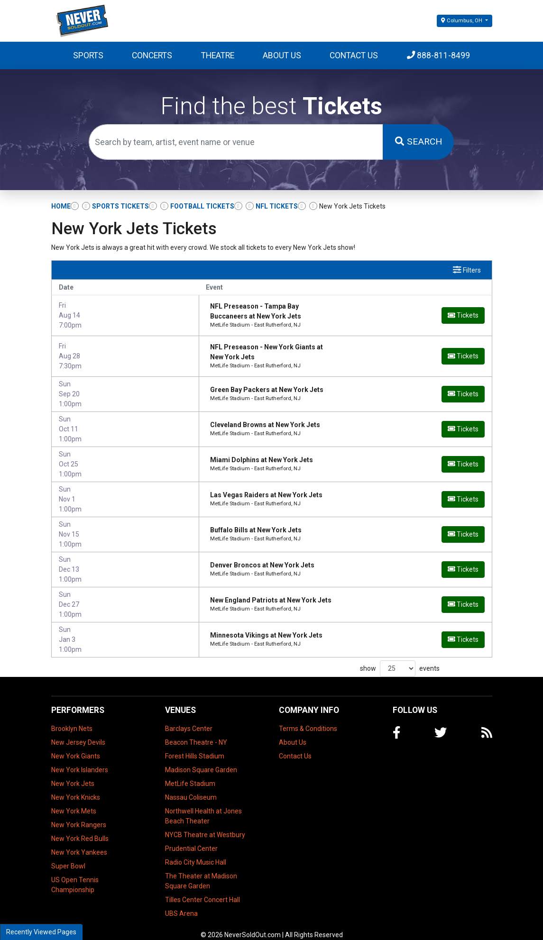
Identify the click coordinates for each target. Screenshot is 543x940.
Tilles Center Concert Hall (202, 888)
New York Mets (73, 799)
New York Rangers (78, 813)
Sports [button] (88, 55)
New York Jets (72, 772)
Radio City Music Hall (195, 851)
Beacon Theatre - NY (196, 731)
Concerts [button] (152, 55)
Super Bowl (68, 854)
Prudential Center (191, 837)
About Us (282, 55)
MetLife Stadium (190, 772)
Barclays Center (188, 717)
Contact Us (354, 55)
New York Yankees (79, 841)
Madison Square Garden (201, 758)
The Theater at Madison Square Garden (201, 869)
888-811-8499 (438, 55)
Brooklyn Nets (71, 717)
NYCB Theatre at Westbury (205, 823)
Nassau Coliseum (191, 786)
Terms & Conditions (308, 717)
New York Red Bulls (80, 827)
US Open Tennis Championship (75, 873)
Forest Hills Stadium (194, 744)
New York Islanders (79, 758)
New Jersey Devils (78, 731)
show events (400, 657)
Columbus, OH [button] (462, 21)
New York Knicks (75, 786)
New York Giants (75, 744)
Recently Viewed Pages (41, 932)
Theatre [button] (217, 55)
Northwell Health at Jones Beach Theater (203, 804)
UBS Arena (181, 902)
